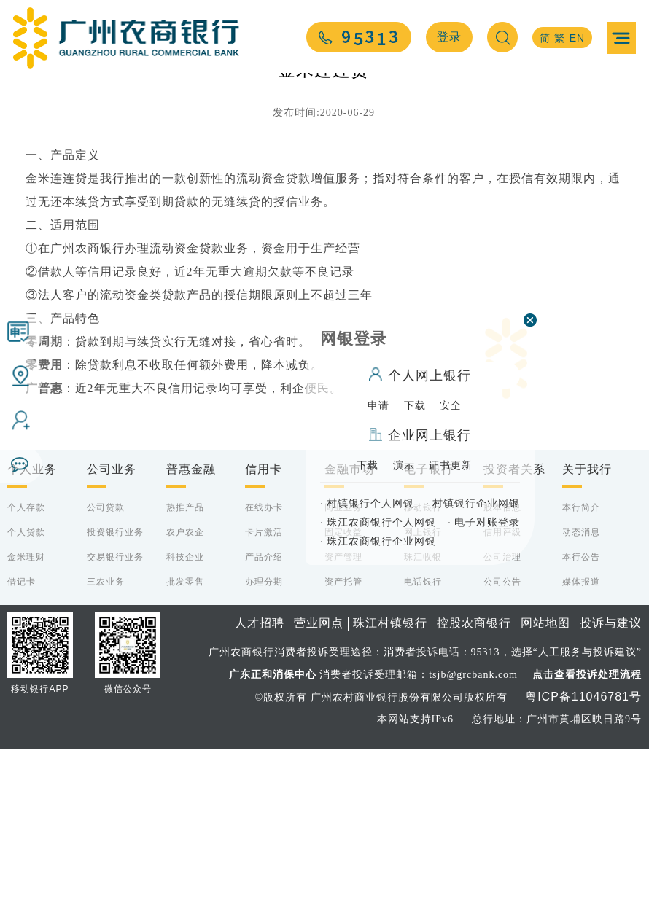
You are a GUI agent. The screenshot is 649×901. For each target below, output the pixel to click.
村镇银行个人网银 (367, 503)
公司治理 (502, 709)
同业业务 (343, 660)
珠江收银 (423, 709)
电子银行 (429, 621)
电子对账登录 (484, 522)
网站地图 (545, 775)
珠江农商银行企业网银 (378, 541)
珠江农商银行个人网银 (378, 522)
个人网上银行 (420, 374)
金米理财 (26, 709)
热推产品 (185, 660)
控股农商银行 (474, 775)
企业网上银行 (420, 435)
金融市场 (349, 621)
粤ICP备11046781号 (583, 849)
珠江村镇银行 (390, 775)
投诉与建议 (611, 775)
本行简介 (581, 660)
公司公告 (502, 734)
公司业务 (111, 621)
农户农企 (185, 684)
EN (577, 38)
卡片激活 (264, 684)
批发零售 (185, 734)
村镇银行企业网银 (473, 503)
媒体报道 (581, 734)
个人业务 (32, 621)
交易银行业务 (115, 709)
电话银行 (423, 734)
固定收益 (343, 684)
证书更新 (451, 465)
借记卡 (21, 734)
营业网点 (318, 775)
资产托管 (343, 734)
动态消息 (581, 684)
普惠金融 (191, 621)
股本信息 (502, 660)
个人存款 (26, 660)
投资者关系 (514, 621)
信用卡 (263, 621)
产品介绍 (264, 709)
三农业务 (106, 734)
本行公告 (581, 709)
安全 (451, 405)
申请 (378, 405)
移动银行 (423, 660)
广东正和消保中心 (272, 826)
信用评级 (502, 684)
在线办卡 (264, 660)
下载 (415, 405)
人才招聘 (259, 775)
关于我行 (587, 621)
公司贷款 (106, 660)
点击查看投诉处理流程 (587, 826)
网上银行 (423, 684)
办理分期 (264, 734)
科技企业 (185, 709)
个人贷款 (26, 684)
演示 (404, 465)
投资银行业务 (115, 684)
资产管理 (343, 709)
